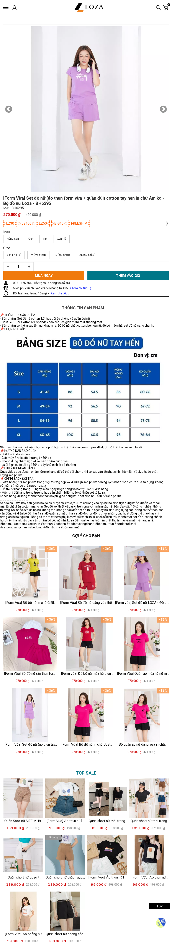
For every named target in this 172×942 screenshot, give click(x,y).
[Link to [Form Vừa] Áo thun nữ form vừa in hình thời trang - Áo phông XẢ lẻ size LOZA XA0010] (149, 877)
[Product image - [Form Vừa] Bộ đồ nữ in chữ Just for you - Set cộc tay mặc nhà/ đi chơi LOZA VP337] (86, 715)
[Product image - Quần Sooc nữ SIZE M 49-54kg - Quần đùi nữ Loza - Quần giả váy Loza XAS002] (23, 798)
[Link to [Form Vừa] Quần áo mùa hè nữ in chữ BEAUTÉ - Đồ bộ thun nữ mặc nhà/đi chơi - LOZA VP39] (142, 673)
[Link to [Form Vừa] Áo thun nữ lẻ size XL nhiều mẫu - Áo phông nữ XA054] (65, 820)
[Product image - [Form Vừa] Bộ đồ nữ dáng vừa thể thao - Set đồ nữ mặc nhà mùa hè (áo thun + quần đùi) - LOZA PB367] (86, 573)
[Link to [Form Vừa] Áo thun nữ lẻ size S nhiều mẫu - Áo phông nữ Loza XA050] (107, 877)
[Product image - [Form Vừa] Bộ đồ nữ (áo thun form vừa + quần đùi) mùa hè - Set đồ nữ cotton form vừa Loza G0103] (30, 644)
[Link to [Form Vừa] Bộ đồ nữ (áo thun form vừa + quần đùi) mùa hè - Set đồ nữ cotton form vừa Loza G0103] (30, 673)
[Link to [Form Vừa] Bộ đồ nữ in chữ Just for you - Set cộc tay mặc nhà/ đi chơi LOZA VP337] (86, 744)
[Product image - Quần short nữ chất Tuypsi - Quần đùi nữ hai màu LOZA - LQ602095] (65, 855)
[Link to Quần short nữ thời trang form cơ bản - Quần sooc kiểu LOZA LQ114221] (107, 820)
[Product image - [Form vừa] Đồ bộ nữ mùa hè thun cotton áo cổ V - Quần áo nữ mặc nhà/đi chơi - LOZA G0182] (86, 644)
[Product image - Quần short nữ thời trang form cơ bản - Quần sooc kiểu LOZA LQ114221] (107, 798)
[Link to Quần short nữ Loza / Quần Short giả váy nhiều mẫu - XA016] (23, 877)
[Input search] (154, 7)
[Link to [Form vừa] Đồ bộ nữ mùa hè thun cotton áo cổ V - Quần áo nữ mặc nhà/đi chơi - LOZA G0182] (86, 673)
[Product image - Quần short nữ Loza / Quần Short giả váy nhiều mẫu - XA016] (23, 855)
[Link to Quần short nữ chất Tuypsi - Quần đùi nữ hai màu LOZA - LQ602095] (65, 877)
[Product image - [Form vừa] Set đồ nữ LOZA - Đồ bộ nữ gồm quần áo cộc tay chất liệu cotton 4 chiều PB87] (142, 573)
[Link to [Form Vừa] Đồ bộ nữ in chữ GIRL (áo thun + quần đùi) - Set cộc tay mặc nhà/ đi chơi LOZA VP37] (30, 602)
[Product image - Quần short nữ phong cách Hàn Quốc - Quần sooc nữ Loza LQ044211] (65, 911)
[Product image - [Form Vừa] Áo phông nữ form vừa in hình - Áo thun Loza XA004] (23, 911)
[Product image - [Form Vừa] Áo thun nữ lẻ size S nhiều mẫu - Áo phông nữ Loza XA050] (107, 855)
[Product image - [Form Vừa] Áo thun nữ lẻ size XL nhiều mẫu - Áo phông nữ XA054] (65, 798)
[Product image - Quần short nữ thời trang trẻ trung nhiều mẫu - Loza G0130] (149, 798)
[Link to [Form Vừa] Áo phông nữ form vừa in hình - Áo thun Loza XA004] (23, 934)
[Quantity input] (18, 266)
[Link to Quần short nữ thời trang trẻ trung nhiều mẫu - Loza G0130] (149, 820)
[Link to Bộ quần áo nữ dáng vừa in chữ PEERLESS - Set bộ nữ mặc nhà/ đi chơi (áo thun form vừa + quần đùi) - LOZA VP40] (142, 744)
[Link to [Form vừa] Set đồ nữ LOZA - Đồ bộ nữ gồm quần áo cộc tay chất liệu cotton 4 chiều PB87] (142, 602)
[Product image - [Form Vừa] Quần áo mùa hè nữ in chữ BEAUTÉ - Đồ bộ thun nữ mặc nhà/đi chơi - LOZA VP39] (142, 644)
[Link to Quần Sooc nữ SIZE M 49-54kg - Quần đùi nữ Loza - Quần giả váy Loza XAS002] (23, 820)
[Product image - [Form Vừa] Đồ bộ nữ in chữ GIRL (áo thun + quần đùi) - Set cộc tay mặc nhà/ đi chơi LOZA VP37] (30, 573)
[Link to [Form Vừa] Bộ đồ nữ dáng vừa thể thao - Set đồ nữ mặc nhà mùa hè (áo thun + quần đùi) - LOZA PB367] (86, 602)
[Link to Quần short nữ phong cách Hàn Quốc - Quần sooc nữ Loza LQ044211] (65, 934)
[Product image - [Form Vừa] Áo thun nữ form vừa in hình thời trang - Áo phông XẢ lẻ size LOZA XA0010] (149, 855)
